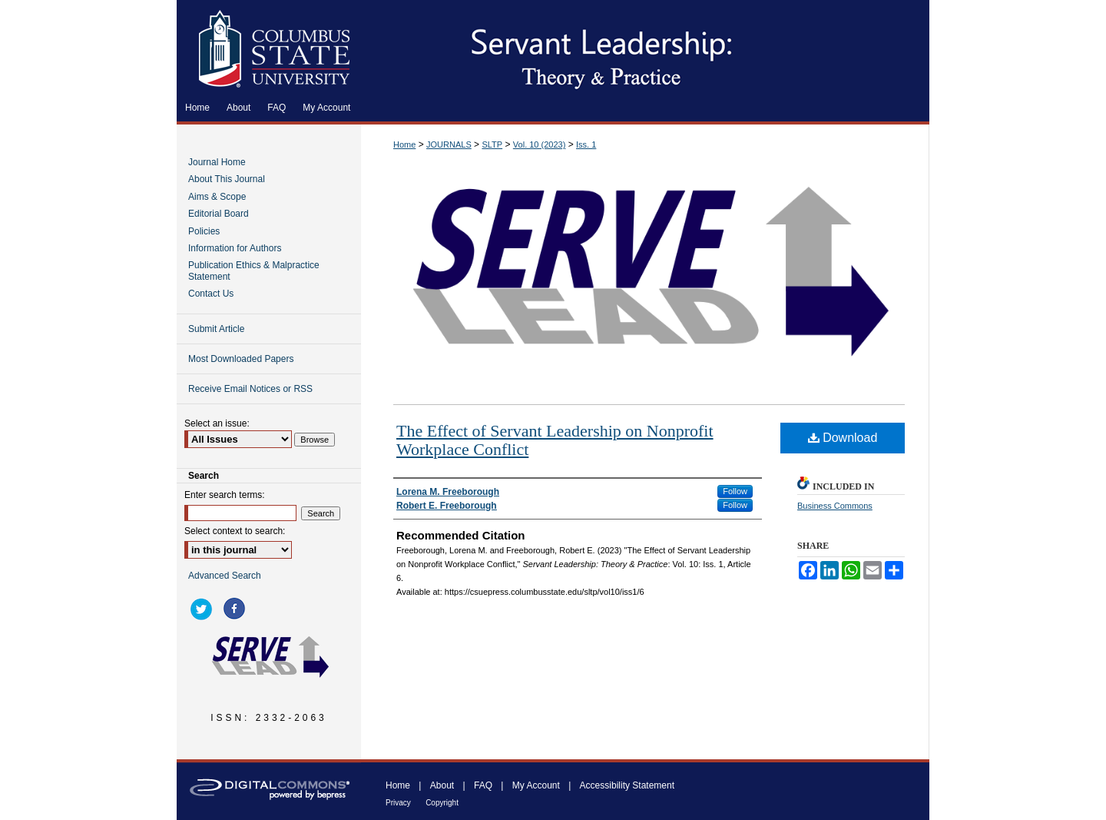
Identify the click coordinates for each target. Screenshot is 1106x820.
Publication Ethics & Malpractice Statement (254, 270)
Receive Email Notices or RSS (250, 388)
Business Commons (835, 505)
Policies (204, 231)
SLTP (492, 144)
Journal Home (217, 162)
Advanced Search (224, 575)
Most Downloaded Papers (240, 359)
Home (404, 144)
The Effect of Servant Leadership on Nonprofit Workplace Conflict (555, 440)
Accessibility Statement (627, 785)
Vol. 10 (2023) (539, 144)
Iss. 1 (586, 144)
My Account (536, 785)
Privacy (398, 802)
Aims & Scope (217, 196)
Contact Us (210, 293)
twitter (203, 609)
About (442, 785)
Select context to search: (234, 531)
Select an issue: (217, 423)
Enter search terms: (224, 495)
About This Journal (226, 179)
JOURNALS (449, 144)
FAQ (483, 785)
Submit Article (216, 329)
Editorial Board (218, 213)
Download (843, 437)
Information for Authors (234, 248)
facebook (236, 609)
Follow (735, 491)
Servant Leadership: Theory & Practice (645, 47)
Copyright (442, 802)
